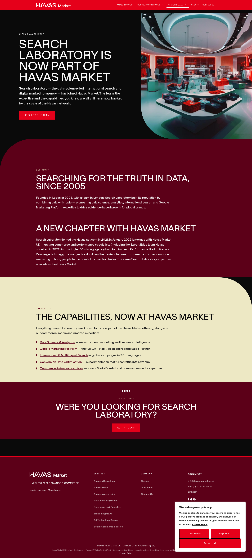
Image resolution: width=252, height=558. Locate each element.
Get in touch (126, 427)
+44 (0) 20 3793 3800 (200, 486)
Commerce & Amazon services (61, 368)
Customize (194, 533)
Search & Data (178, 5)
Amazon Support (125, 5)
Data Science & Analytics (57, 342)
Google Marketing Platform (58, 348)
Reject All (225, 533)
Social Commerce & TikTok (108, 526)
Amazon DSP (101, 487)
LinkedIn (192, 491)
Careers (145, 481)
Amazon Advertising (105, 494)
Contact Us (208, 5)
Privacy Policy (126, 553)
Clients (195, 5)
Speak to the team (37, 115)
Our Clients (147, 487)
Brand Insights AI (103, 513)
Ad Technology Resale (106, 520)
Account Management (105, 500)
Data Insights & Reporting (107, 507)
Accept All (210, 543)
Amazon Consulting (104, 481)
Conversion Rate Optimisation (61, 362)
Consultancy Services (151, 5)
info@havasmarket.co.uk (201, 481)
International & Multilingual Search (64, 355)
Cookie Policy (199, 524)
